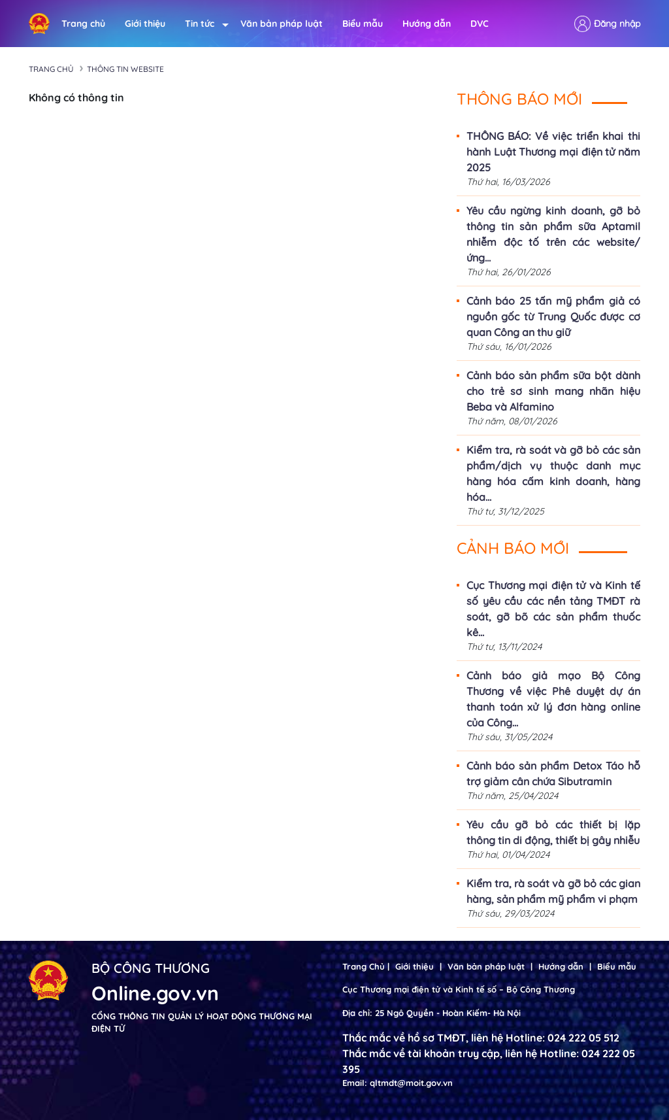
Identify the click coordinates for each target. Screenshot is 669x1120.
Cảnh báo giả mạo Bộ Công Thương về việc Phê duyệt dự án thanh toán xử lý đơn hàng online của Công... (553, 699)
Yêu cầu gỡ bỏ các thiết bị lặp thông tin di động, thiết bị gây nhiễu (553, 832)
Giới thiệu (145, 23)
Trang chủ (83, 23)
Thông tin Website (125, 69)
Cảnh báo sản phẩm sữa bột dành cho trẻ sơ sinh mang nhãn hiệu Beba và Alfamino (553, 391)
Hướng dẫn (426, 23)
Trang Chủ (363, 966)
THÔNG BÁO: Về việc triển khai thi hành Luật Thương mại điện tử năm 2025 (553, 151)
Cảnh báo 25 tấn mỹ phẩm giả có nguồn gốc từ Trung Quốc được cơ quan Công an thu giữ (553, 316)
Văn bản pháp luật (281, 23)
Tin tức (203, 24)
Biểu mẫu (362, 23)
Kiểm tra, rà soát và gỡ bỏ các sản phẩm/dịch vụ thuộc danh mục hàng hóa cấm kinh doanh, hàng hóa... (553, 473)
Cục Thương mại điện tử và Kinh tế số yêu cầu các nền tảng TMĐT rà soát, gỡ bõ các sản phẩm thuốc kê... (553, 609)
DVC (479, 23)
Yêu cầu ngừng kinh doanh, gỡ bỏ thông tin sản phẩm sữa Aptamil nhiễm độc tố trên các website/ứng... (553, 234)
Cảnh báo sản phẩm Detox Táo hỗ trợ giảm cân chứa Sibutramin (553, 773)
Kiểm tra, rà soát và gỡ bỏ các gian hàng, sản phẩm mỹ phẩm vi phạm (553, 891)
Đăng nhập (617, 23)
